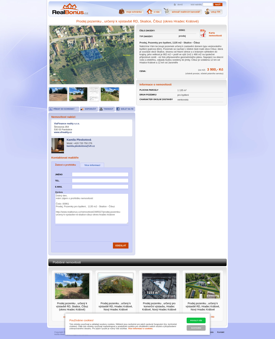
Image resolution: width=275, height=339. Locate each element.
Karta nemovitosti (215, 34)
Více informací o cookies (140, 328)
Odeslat (120, 245)
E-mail (58, 187)
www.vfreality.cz (63, 132)
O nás (211, 332)
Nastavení (196, 328)
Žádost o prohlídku (65, 164)
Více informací (92, 165)
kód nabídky (196, 4)
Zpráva (59, 192)
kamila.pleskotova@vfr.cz (81, 146)
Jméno (59, 174)
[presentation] (99, 233)
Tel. (57, 181)
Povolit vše (196, 320)
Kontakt (220, 332)
